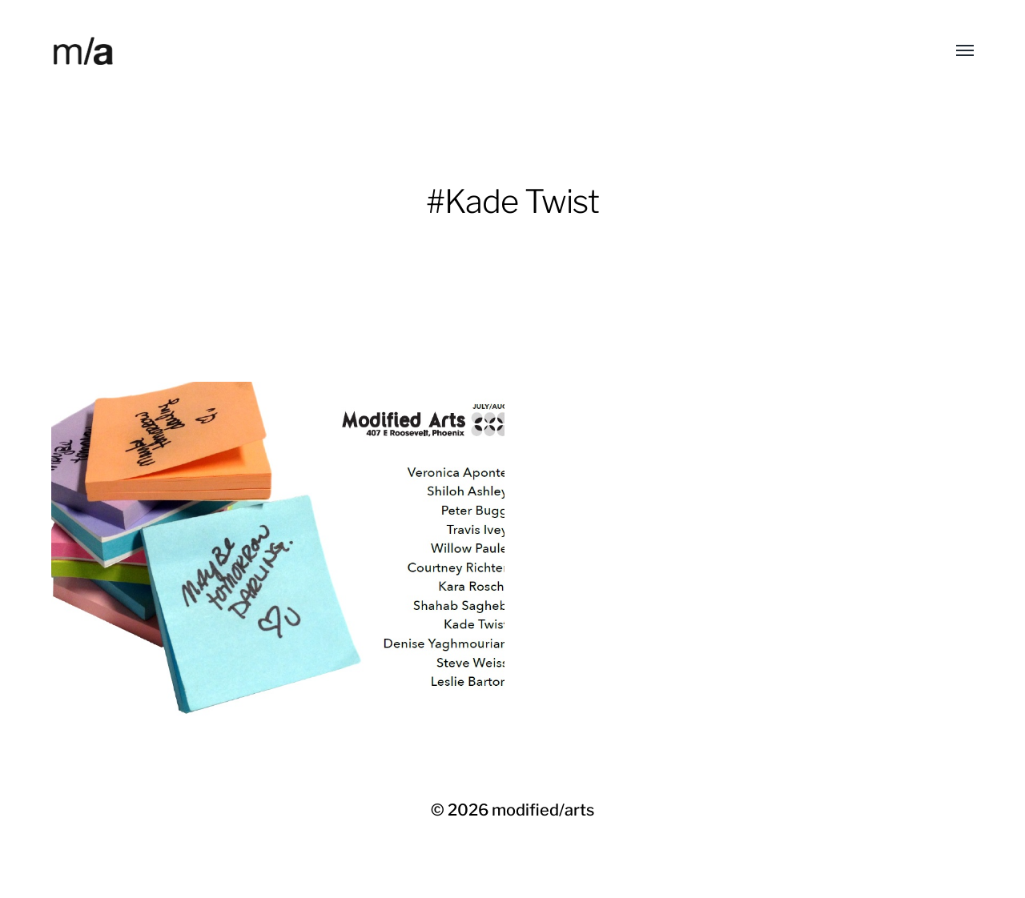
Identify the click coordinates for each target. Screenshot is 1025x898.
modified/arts (543, 810)
